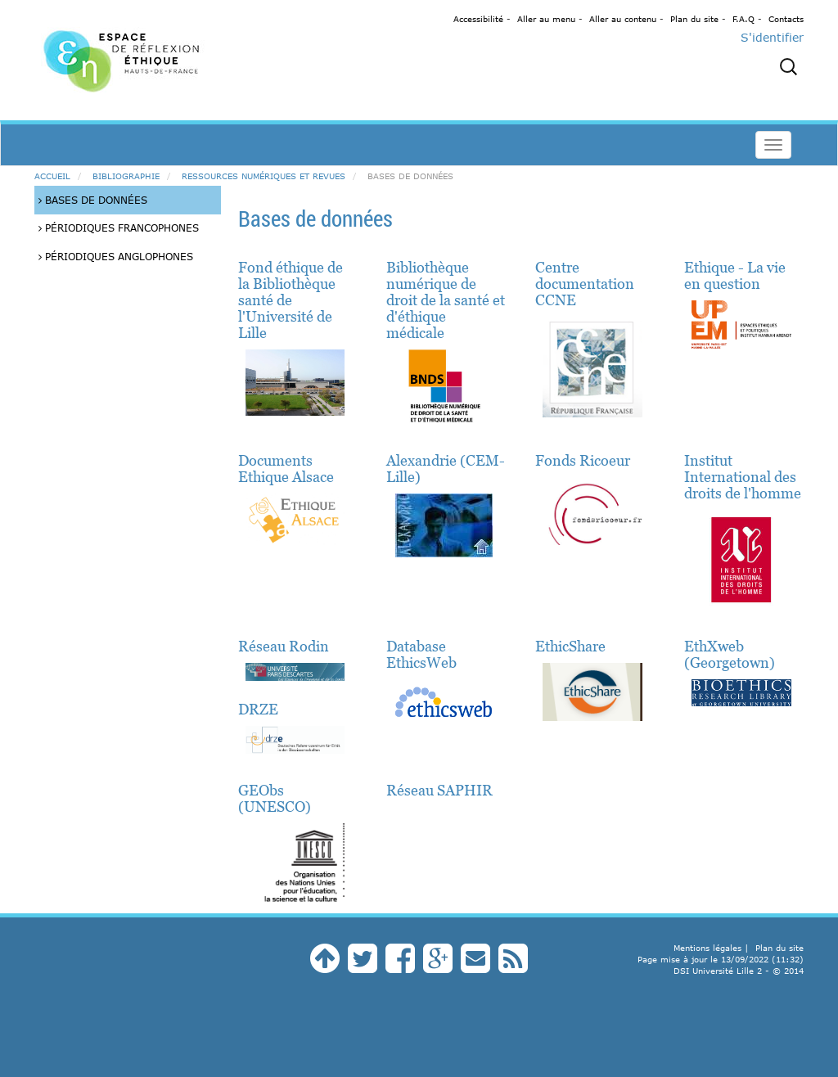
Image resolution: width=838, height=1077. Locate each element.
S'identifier (772, 37)
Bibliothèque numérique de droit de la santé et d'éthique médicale (445, 300)
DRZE (258, 709)
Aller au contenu (622, 19)
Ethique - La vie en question (735, 275)
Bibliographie (126, 176)
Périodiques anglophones (115, 256)
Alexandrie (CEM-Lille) (445, 468)
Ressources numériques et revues (263, 176)
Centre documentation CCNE (584, 284)
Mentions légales (707, 948)
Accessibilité (478, 19)
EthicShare (570, 646)
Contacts (786, 19)
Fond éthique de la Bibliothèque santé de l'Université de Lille (290, 300)
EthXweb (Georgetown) (729, 654)
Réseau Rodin (283, 646)
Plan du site (694, 19)
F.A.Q (743, 19)
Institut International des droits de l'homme (742, 477)
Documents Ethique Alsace (286, 468)
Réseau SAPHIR (439, 790)
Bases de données (92, 199)
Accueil (52, 176)
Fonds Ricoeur (582, 460)
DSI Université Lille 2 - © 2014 (739, 971)
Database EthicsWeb (421, 654)
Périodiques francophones (118, 227)
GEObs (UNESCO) (274, 798)
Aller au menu (546, 19)
